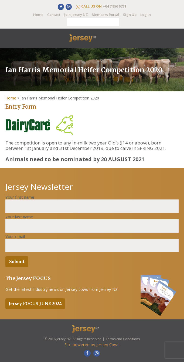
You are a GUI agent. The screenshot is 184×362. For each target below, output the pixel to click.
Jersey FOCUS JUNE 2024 (35, 303)
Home (38, 14)
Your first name (19, 197)
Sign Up (130, 14)
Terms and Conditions (123, 339)
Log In (145, 14)
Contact (53, 14)
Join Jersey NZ (76, 14)
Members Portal (105, 14)
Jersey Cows (108, 344)
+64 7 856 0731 (114, 6)
